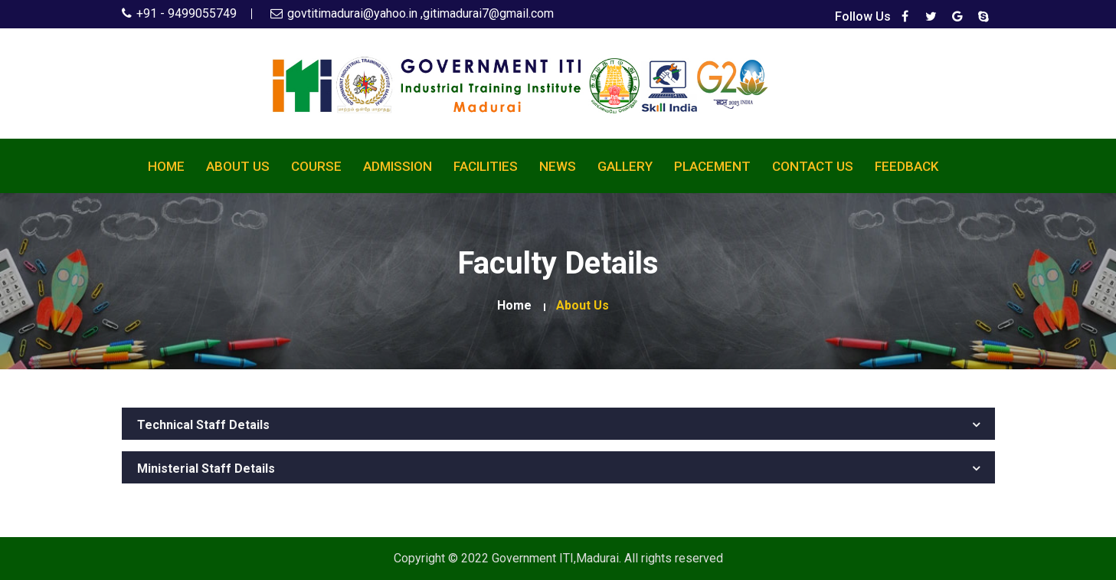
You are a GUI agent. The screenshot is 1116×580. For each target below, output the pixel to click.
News (557, 166)
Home (166, 166)
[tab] (558, 424)
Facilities (485, 166)
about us (582, 305)
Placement (712, 166)
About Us (238, 166)
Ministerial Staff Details (206, 469)
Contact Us (812, 166)
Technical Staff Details (203, 425)
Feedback (906, 166)
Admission (397, 166)
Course (316, 166)
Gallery (625, 166)
